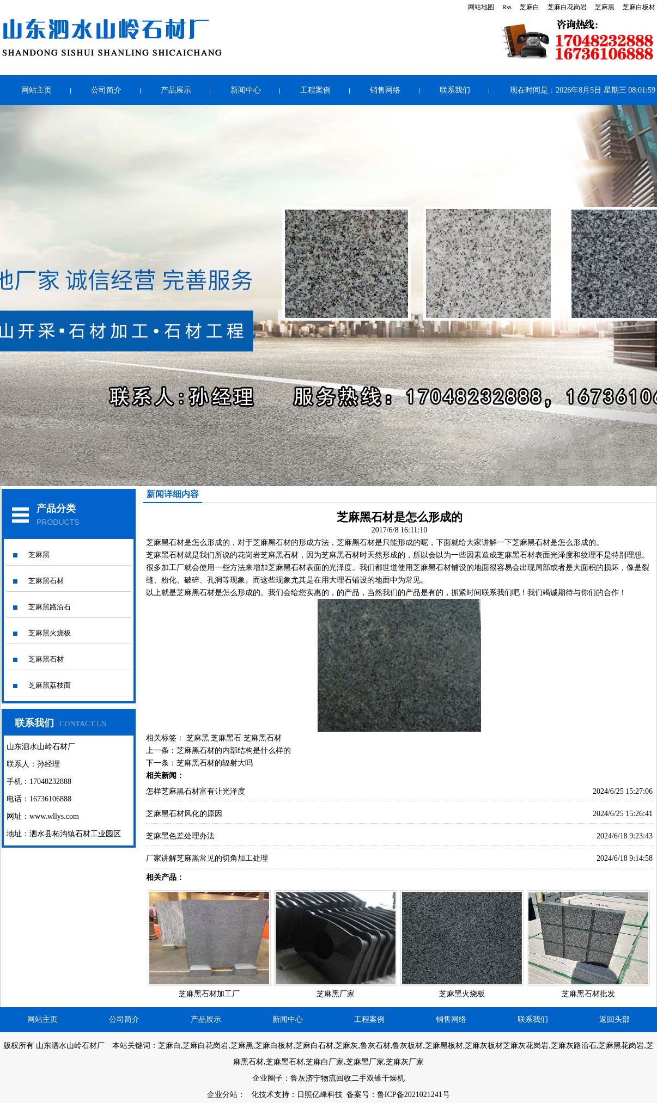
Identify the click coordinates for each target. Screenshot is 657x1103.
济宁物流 (321, 1078)
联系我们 (455, 90)
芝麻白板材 (639, 7)
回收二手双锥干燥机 (370, 1078)
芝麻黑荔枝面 (49, 685)
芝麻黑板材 (444, 1045)
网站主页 (36, 90)
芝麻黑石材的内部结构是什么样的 (234, 750)
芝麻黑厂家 (336, 994)
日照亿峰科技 (320, 1094)
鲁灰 (298, 1078)
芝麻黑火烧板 (49, 633)
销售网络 (385, 90)
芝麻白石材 (314, 1045)
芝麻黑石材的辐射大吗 (215, 763)
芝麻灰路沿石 (574, 1045)
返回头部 (614, 1019)
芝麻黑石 (226, 738)
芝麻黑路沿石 (49, 607)
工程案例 (315, 90)
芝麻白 (529, 7)
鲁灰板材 (407, 1045)
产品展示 (176, 90)
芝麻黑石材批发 (588, 994)
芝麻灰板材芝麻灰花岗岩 (507, 1045)
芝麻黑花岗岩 (621, 1045)
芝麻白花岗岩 (567, 7)
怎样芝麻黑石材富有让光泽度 (195, 791)
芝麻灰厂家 (405, 1062)
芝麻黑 (605, 7)
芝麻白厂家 (325, 1062)
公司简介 (106, 90)
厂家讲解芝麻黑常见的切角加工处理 (207, 858)
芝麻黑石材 (46, 581)
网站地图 (481, 7)
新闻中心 (245, 90)
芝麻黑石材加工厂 (209, 994)
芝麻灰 (346, 1045)
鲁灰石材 (375, 1045)
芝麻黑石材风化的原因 (184, 814)
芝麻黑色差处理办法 (180, 836)
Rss (507, 7)
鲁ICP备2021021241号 (413, 1094)
